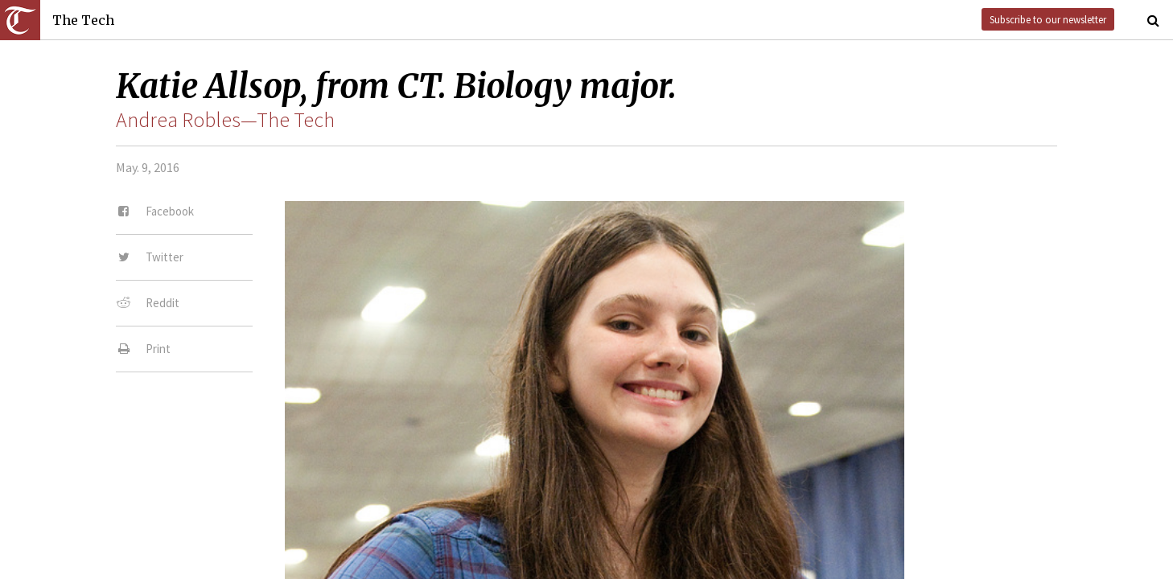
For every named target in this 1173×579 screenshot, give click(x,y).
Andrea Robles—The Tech (225, 120)
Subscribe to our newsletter (1048, 19)
